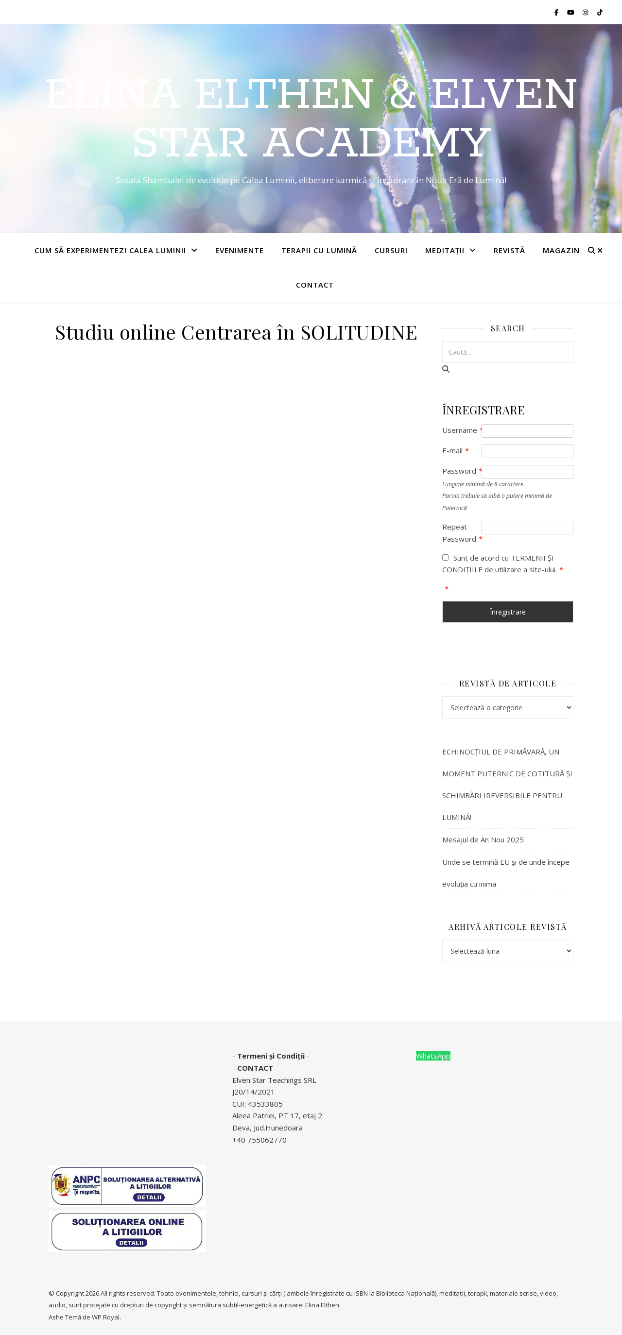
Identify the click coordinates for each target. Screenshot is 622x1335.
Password (462, 471)
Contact (315, 285)
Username (462, 430)
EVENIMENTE (239, 250)
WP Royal (106, 1317)
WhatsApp (433, 1056)
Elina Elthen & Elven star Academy (311, 120)
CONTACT (255, 1068)
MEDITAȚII (445, 250)
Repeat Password (462, 533)
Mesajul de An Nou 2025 (483, 839)
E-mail (455, 450)
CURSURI (391, 250)
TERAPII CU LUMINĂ (319, 250)
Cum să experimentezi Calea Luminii (110, 250)
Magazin (561, 250)
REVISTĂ (509, 250)
